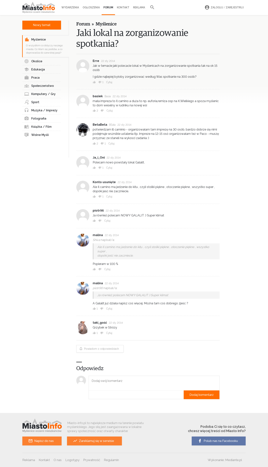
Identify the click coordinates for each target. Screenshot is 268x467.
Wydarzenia (70, 7)
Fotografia (35, 118)
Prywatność (91, 460)
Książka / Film (38, 127)
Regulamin (111, 460)
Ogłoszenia (91, 7)
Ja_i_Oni (99, 157)
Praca (32, 77)
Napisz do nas (41, 441)
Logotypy (72, 460)
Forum (108, 7)
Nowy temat (41, 25)
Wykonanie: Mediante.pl (225, 460)
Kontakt (123, 7)
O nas (58, 460)
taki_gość (100, 322)
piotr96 (98, 210)
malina (98, 235)
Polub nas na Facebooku (218, 441)
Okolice (33, 61)
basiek (98, 96)
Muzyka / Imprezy (41, 110)
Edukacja (34, 69)
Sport (31, 102)
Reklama (139, 7)
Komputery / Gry (40, 94)
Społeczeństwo (39, 86)
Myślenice (35, 39)
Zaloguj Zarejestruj (224, 7)
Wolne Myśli (36, 135)
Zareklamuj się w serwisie (93, 441)
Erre (96, 61)
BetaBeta (100, 124)
